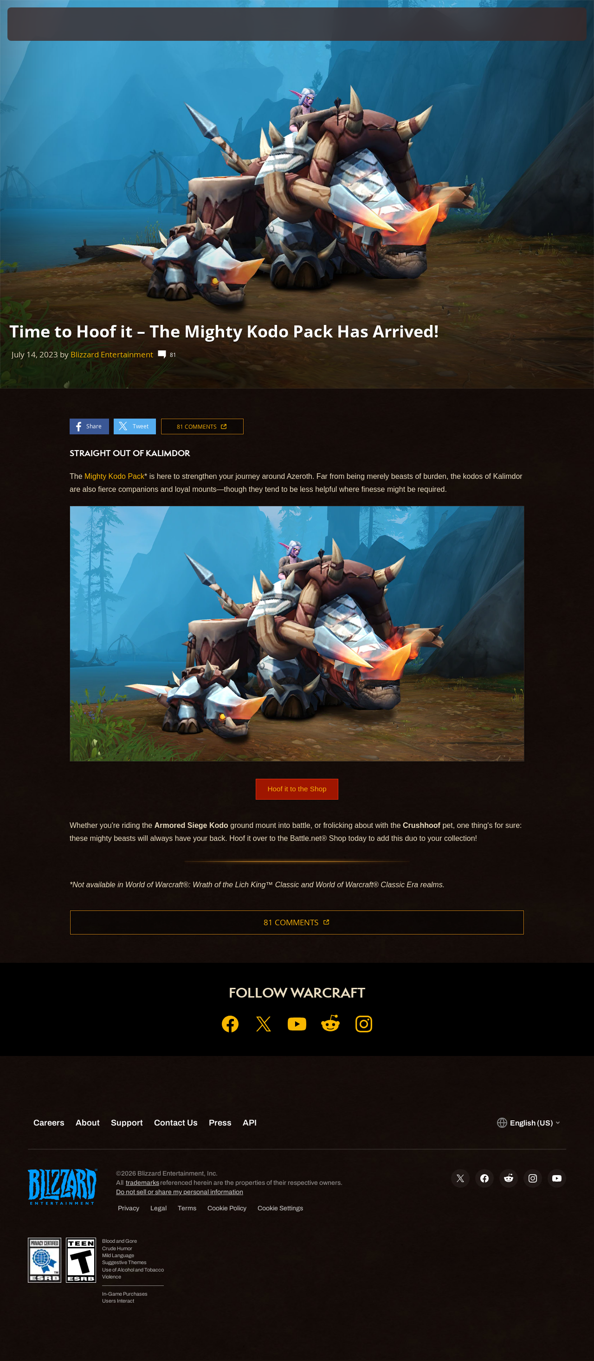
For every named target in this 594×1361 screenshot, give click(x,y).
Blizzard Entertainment (112, 354)
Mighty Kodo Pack (114, 476)
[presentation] (36, 24)
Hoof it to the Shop (297, 789)
